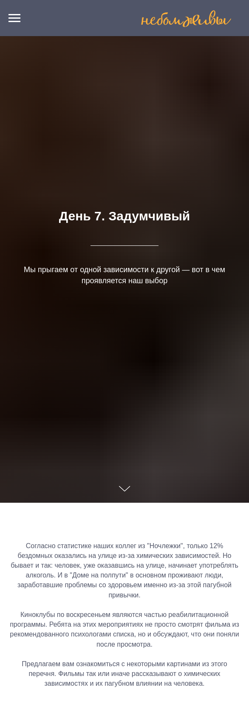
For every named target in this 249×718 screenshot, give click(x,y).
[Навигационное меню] (14, 18)
